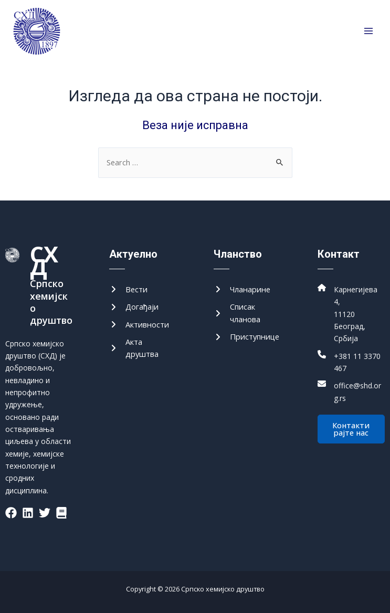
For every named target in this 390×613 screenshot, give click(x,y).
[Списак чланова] (247, 313)
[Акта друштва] (142, 348)
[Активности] (139, 325)
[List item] (11, 513)
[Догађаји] (134, 307)
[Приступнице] (246, 337)
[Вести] (128, 289)
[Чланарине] (242, 289)
